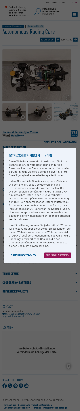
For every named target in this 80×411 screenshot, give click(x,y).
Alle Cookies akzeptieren (57, 255)
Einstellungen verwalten (23, 255)
